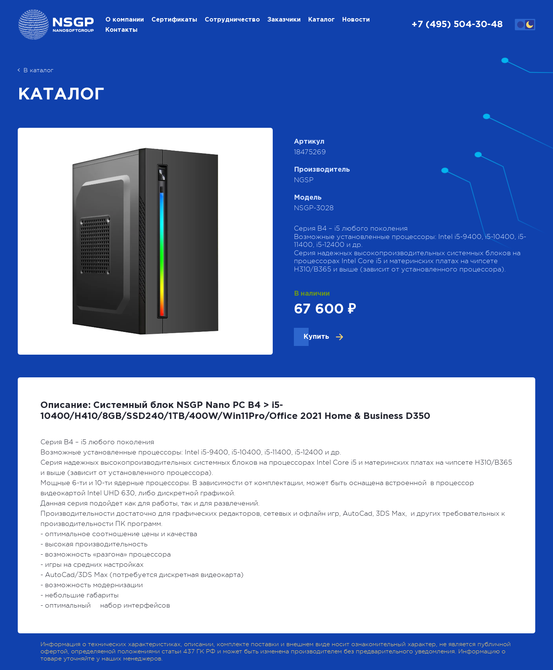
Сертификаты (174, 20)
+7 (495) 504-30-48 (457, 24)
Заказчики (284, 20)
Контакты (121, 30)
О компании (124, 20)
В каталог (35, 70)
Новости (356, 20)
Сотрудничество (232, 20)
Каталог (321, 20)
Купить (316, 337)
